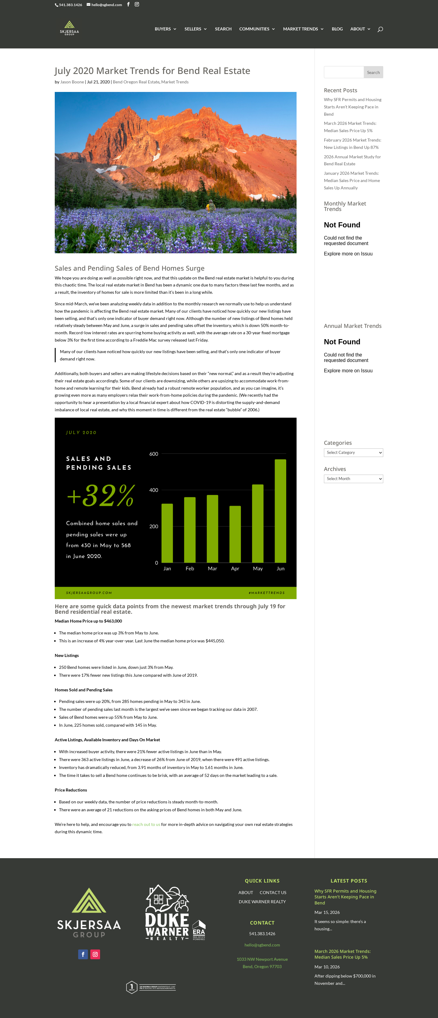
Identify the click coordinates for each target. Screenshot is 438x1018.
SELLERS (193, 29)
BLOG (337, 29)
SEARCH (223, 29)
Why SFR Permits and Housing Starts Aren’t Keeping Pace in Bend (352, 107)
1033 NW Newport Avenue (262, 959)
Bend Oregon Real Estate (136, 81)
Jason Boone (72, 81)
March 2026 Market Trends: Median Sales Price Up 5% (343, 954)
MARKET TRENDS (300, 29)
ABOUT (357, 29)
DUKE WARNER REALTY (262, 902)
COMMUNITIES (254, 29)
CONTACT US (273, 892)
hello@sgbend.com (262, 944)
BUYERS (163, 29)
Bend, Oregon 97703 (262, 966)
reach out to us (146, 824)
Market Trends (175, 81)
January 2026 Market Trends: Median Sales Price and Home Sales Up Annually (352, 180)
